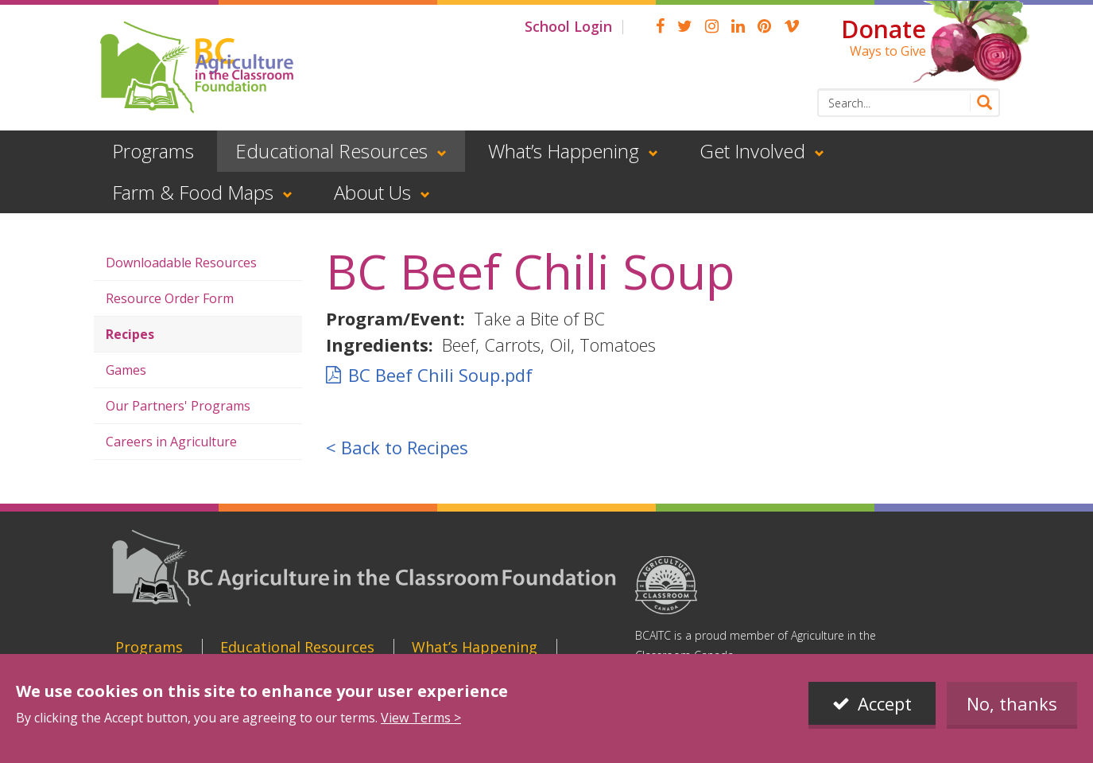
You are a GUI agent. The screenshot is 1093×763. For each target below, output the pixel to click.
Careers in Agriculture (171, 441)
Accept (885, 703)
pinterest (764, 26)
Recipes (130, 334)
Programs (153, 151)
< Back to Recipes (397, 447)
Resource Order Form (170, 298)
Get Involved (752, 151)
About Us (372, 192)
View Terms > (421, 717)
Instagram (712, 26)
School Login (568, 26)
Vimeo (792, 26)
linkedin (738, 26)
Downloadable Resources (181, 262)
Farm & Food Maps (192, 192)
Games (126, 370)
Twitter (684, 26)
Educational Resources (331, 151)
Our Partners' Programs (178, 406)
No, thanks (1012, 703)
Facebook (660, 26)
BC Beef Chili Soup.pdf (440, 374)
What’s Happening (563, 151)
